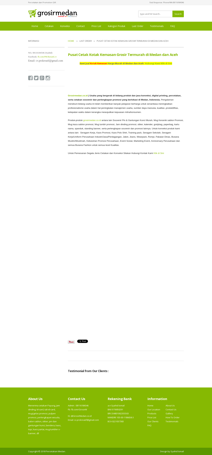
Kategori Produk (116, 26)
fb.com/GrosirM (79, 409)
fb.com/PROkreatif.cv (47, 56)
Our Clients (153, 421)
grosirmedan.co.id (92, 120)
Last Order (137, 26)
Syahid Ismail (177, 451)
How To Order (173, 417)
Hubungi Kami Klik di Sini (158, 63)
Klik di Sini (159, 153)
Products (151, 413)
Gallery (169, 413)
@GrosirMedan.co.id (81, 415)
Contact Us (171, 409)
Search (178, 13)
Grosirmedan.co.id (78, 95)
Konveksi (65, 26)
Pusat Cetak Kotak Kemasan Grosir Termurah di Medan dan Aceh (123, 54)
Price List (96, 26)
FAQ (172, 26)
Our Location (153, 409)
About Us (170, 405)
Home (34, 26)
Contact (80, 26)
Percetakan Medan (55, 451)
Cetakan (49, 26)
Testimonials (157, 26)
